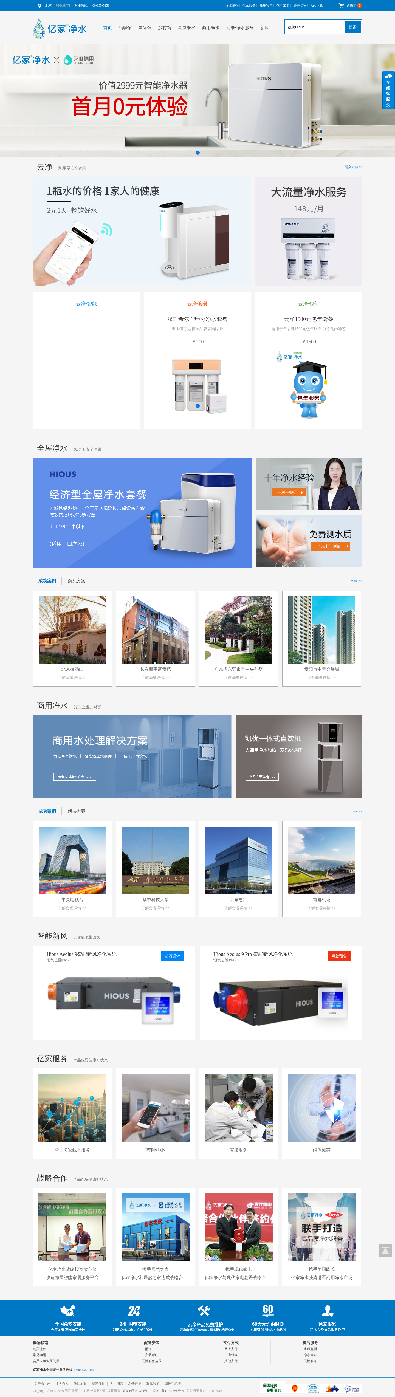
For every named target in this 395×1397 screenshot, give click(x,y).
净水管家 (310, 1355)
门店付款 (231, 1355)
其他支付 (231, 1361)
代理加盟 (283, 5)
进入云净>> (353, 167)
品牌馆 (125, 27)
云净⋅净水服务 (240, 27)
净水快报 (232, 5)
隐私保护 (98, 1384)
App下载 (317, 5)
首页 (107, 27)
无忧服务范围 (152, 1361)
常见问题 (39, 1355)
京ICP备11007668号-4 (168, 1391)
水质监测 (310, 1349)
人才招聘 (116, 1384)
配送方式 (151, 1349)
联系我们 (153, 1384)
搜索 (353, 27)
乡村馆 (164, 27)
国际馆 (144, 27)
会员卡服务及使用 (46, 1361)
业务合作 (62, 1384)
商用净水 (210, 27)
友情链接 (134, 1384)
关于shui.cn (42, 1384)
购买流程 (39, 1349)
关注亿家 (300, 5)
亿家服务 (249, 5)
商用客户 (266, 5)
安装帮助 (151, 1355)
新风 (264, 27)
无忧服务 (310, 1361)
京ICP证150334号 (135, 1391)
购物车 (350, 5)
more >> (356, 581)
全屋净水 (186, 27)
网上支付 (231, 1349)
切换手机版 (173, 1384)
